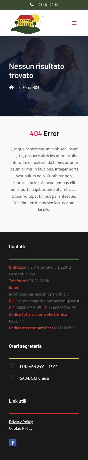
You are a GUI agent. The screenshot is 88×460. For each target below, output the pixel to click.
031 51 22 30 (48, 4)
